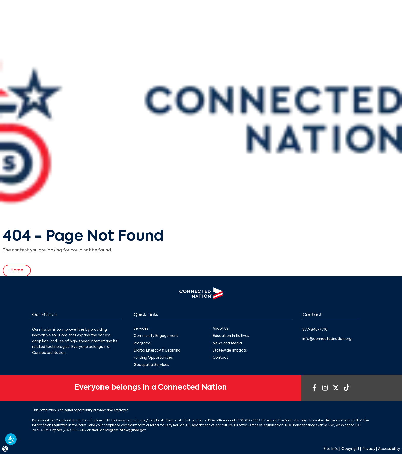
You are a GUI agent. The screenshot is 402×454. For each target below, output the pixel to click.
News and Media (227, 343)
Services (141, 329)
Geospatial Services (151, 365)
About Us (220, 329)
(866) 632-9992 (248, 420)
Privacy (368, 449)
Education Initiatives (231, 336)
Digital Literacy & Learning (157, 350)
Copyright (350, 449)
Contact (220, 358)
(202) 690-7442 (74, 430)
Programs (142, 343)
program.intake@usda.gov (125, 430)
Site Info (331, 449)
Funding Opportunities (153, 358)
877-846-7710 (315, 330)
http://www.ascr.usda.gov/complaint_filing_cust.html (148, 420)
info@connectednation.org (326, 339)
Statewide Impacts (230, 350)
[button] (11, 439)
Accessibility (389, 449)
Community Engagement (156, 336)
